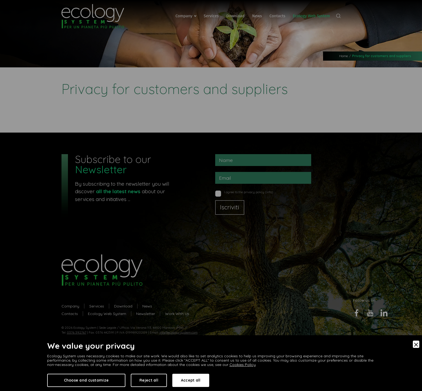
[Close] (416, 344)
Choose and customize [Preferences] (86, 380)
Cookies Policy (242, 364)
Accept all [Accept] (191, 380)
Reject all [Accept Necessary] (148, 380)
